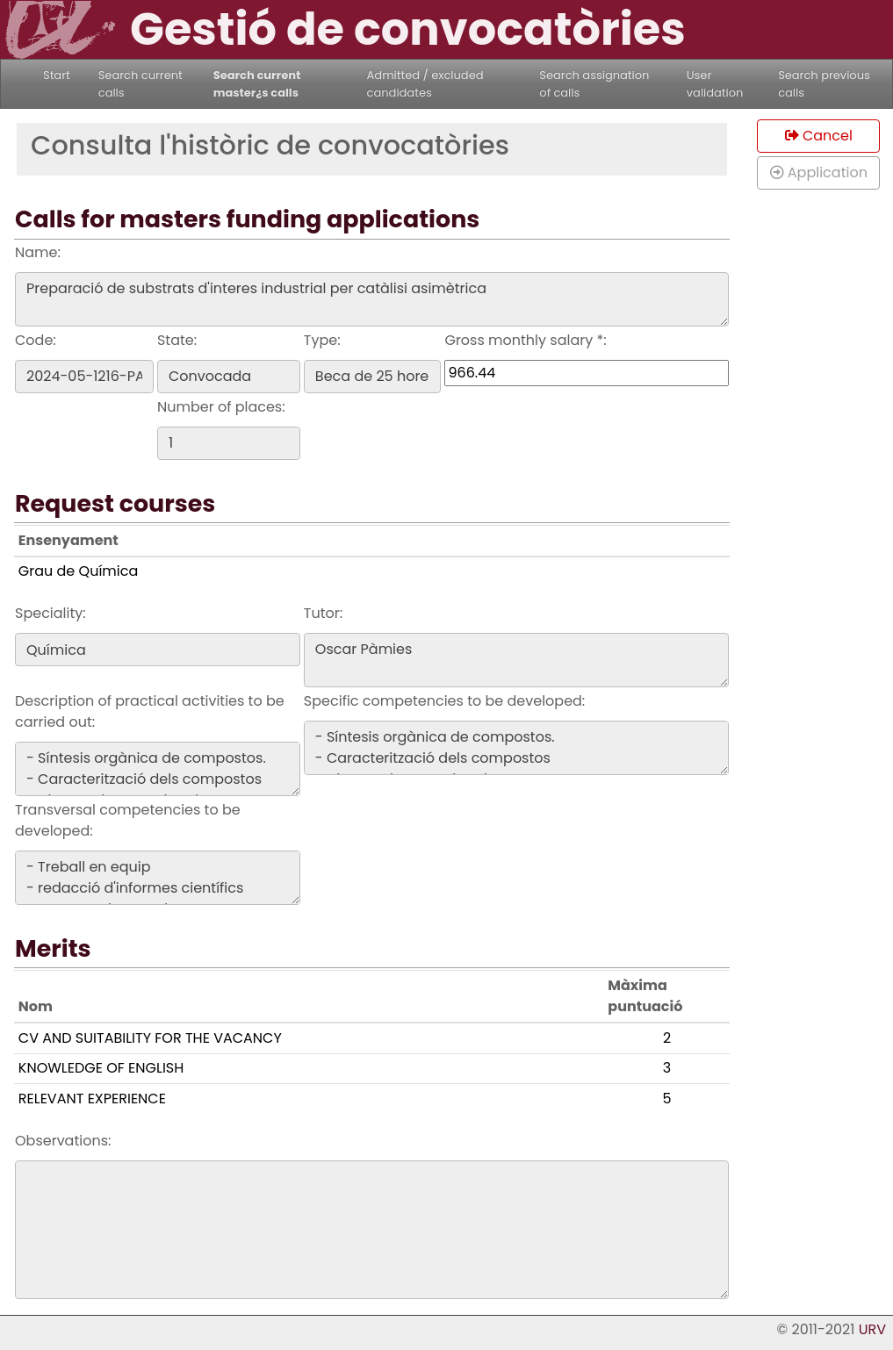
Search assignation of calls (594, 84)
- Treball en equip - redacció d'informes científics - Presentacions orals (157, 878)
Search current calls (140, 84)
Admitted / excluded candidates (425, 84)
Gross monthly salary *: (525, 340)
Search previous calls (824, 84)
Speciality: (50, 613)
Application (819, 172)
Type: (322, 340)
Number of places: (221, 407)
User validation (715, 84)
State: (177, 340)
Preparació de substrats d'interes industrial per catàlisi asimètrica (372, 299)
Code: (35, 340)
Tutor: (323, 613)
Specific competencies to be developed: (444, 701)
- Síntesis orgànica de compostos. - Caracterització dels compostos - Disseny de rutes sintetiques (157, 769)
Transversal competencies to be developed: (128, 820)
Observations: (63, 1141)
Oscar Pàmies (517, 660)
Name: (38, 252)
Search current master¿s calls (257, 84)
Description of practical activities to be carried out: (149, 711)
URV (872, 1329)
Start (56, 75)
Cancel (819, 136)
